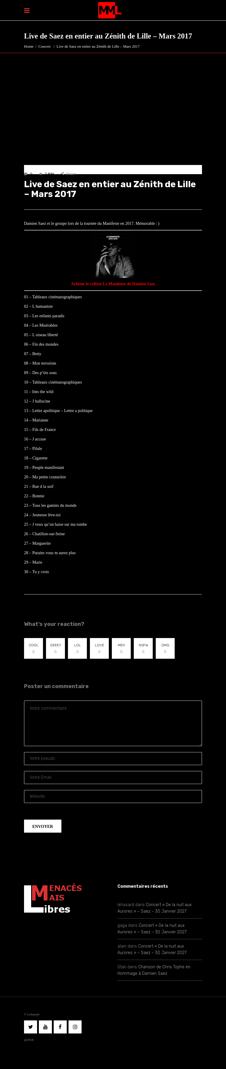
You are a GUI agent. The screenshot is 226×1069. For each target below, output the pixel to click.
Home (29, 46)
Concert (44, 46)
